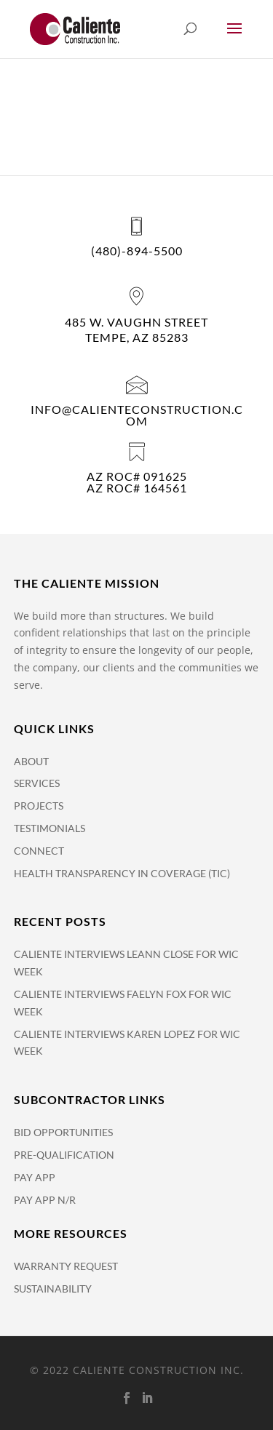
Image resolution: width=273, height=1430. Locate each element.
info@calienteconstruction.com (137, 415)
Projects (38, 805)
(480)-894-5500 (137, 250)
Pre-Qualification (64, 1155)
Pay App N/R (45, 1200)
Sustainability (53, 1288)
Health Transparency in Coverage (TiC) (122, 873)
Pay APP (34, 1177)
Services (37, 783)
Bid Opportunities (63, 1132)
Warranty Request (66, 1266)
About (31, 761)
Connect (39, 850)
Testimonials (49, 828)
